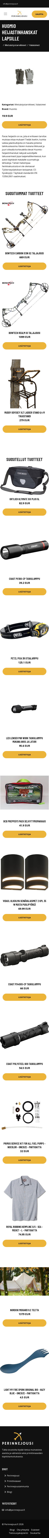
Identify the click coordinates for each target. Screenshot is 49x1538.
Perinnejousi (13, 1475)
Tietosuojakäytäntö (18, 1533)
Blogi (9, 1491)
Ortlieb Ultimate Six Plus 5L (24, 499)
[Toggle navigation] (5, 13)
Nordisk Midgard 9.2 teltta (24, 1310)
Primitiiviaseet (14, 1481)
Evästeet (35, 1529)
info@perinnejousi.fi (10, 4)
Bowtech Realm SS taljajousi (24, 332)
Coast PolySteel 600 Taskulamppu (24, 1063)
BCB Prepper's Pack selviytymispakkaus (24, 821)
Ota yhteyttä (23, 1529)
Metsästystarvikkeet (15, 45)
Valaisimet (34, 45)
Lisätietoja (24, 124)
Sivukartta (35, 1533)
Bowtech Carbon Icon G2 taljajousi (24, 253)
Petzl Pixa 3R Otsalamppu (24, 658)
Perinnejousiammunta (18, 1486)
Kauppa (39, 14)
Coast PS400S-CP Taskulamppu (24, 984)
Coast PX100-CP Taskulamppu (24, 578)
